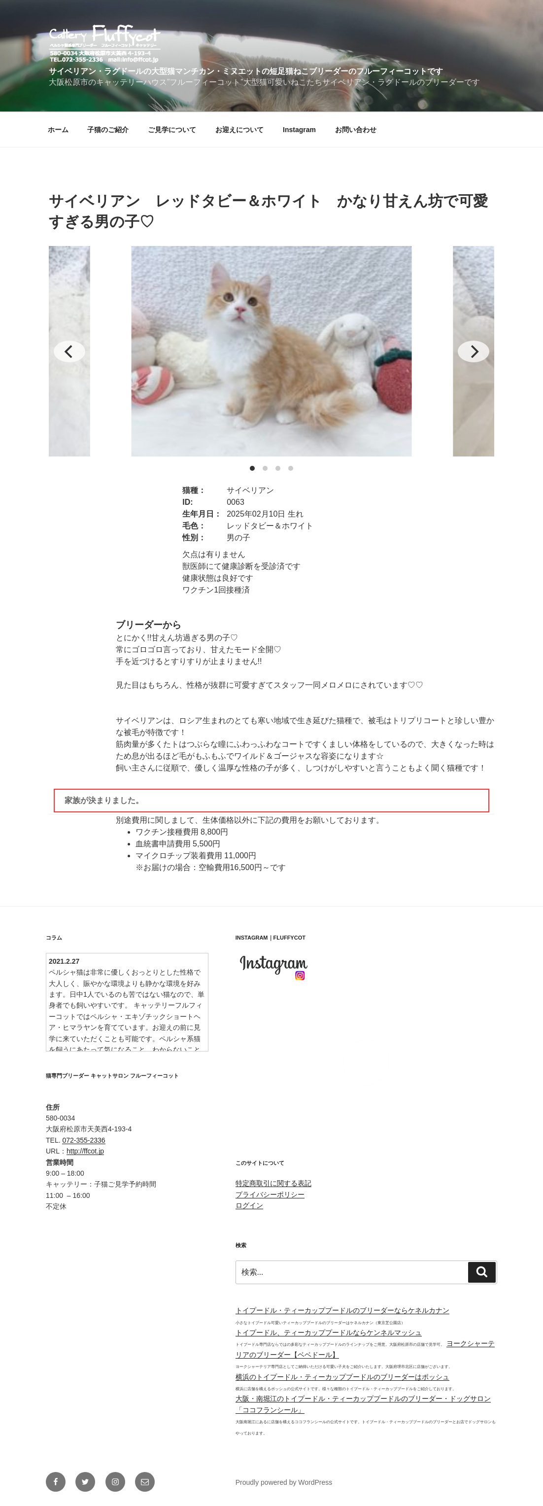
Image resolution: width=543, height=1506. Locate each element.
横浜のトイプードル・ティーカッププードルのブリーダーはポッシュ (342, 1377)
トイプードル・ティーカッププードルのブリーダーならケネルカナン (342, 1310)
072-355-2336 (83, 1140)
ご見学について (172, 130)
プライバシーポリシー (270, 1194)
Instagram (299, 130)
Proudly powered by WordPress (284, 1482)
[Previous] (69, 351)
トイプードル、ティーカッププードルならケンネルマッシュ (329, 1332)
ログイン (249, 1205)
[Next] (473, 351)
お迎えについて (239, 130)
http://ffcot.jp (85, 1151)
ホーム (58, 130)
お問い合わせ (355, 130)
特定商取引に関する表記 (273, 1183)
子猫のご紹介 (108, 130)
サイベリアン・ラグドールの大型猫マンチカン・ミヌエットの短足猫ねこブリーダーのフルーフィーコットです (246, 71)
